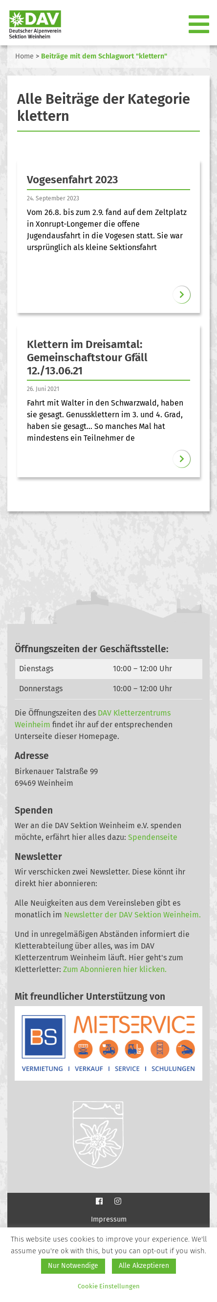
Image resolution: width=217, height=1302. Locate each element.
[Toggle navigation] (200, 25)
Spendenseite (152, 837)
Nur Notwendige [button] (73, 1266)
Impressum (109, 1219)
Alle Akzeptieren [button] (144, 1266)
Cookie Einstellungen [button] (109, 1286)
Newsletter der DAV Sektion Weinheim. (132, 914)
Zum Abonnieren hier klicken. (115, 969)
